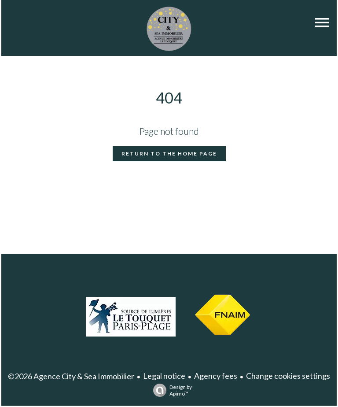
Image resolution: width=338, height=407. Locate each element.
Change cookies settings (288, 376)
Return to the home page (169, 153)
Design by (170, 390)
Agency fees (215, 376)
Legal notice (164, 376)
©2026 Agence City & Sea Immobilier (71, 376)
